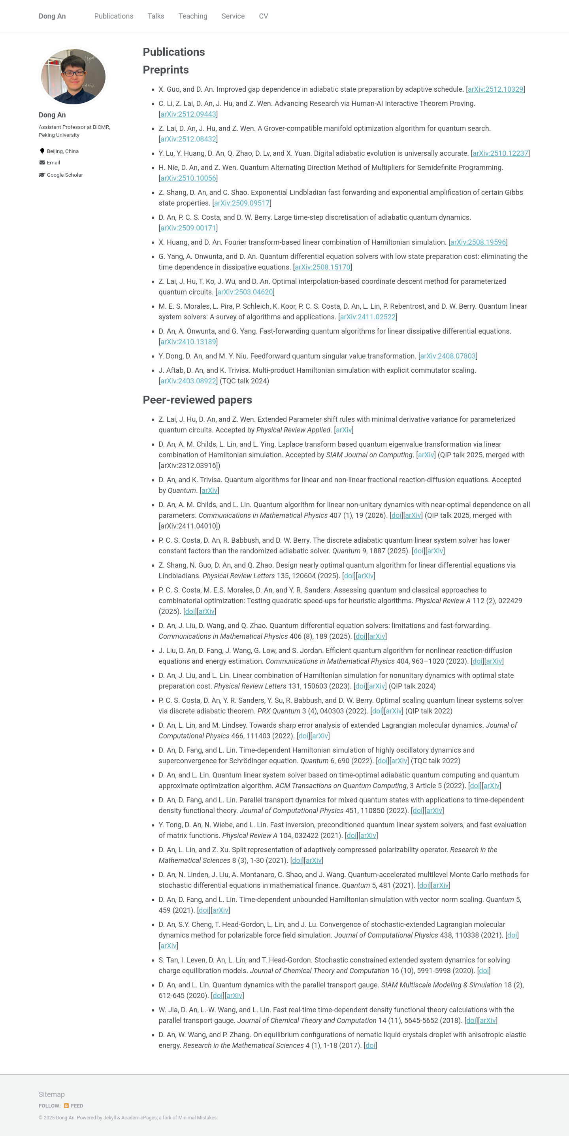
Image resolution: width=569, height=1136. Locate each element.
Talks (156, 16)
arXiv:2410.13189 (188, 342)
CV (263, 16)
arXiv (344, 430)
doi (396, 515)
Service (233, 16)
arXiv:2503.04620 (245, 292)
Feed (73, 1105)
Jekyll (110, 1118)
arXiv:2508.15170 (322, 267)
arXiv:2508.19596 (478, 242)
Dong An (52, 16)
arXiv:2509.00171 (188, 228)
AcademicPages (138, 1118)
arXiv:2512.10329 (495, 89)
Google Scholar (61, 175)
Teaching (193, 16)
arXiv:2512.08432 (188, 139)
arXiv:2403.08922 (188, 381)
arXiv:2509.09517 (241, 203)
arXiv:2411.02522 (368, 317)
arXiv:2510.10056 (188, 178)
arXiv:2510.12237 (500, 153)
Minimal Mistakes (197, 1118)
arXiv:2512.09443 (188, 114)
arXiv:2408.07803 (447, 356)
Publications (114, 16)
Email (49, 162)
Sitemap (52, 1094)
